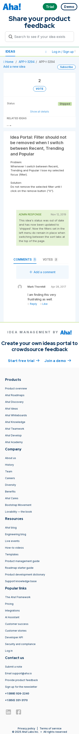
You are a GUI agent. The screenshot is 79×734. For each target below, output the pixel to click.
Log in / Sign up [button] (64, 51)
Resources (15, 54)
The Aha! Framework (18, 597)
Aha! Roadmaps (14, 395)
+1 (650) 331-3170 (16, 700)
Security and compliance (20, 644)
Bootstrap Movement (18, 505)
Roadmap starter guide (19, 567)
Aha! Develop (13, 435)
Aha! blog (11, 527)
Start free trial (24, 360)
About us (10, 458)
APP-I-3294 (27, 61)
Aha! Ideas (11, 408)
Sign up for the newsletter (21, 686)
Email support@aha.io (18, 673)
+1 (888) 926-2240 (17, 693)
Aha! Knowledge (15, 422)
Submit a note (13, 666)
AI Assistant (12, 617)
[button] (46, 52)
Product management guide (22, 561)
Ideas (10, 49)
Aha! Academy (14, 442)
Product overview (16, 388)
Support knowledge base (21, 581)
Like (43, 303)
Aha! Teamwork (14, 428)
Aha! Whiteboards (16, 415)
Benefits (10, 491)
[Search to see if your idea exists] (41, 36)
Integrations (12, 610)
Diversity (10, 484)
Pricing (9, 603)
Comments (24, 259)
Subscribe (66, 66)
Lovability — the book (18, 511)
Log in (9, 650)
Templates (12, 554)
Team (8, 471)
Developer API (14, 637)
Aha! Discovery (14, 401)
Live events (12, 541)
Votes (50, 259)
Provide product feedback (21, 680)
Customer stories (16, 630)
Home (8, 61)
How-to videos (14, 547)
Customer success (16, 623)
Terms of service (51, 728)
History (9, 464)
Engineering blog (15, 534)
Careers (10, 478)
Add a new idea (14, 66)
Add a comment (42, 272)
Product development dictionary (25, 574)
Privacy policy (26, 728)
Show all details (39, 111)
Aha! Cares (11, 498)
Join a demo (57, 360)
